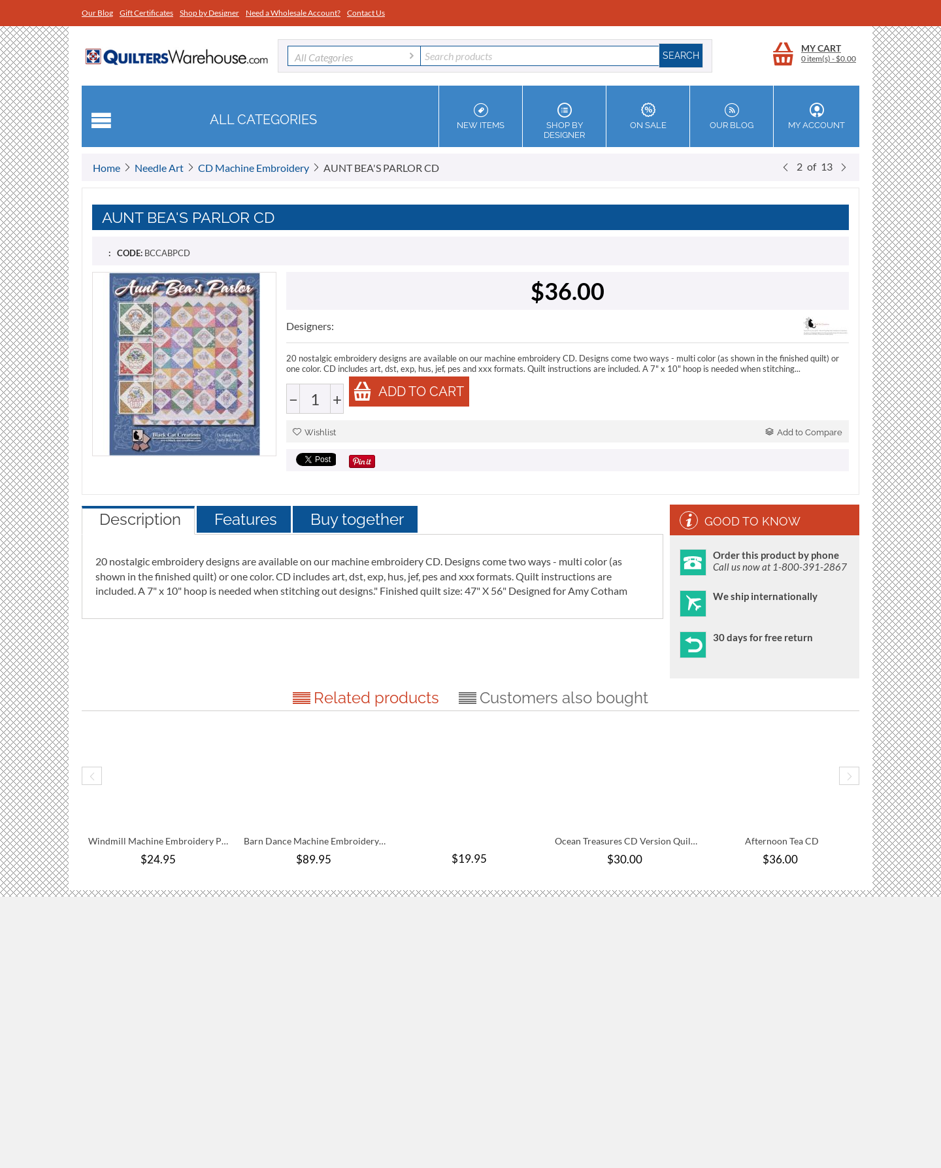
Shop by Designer (209, 13)
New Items (480, 116)
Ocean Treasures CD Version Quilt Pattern (626, 840)
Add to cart (408, 391)
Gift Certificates (146, 13)
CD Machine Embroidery (253, 167)
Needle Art (159, 167)
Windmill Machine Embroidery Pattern (159, 840)
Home (106, 167)
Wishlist (314, 432)
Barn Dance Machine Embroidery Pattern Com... (315, 840)
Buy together (357, 519)
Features (245, 519)
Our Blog (97, 13)
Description (140, 519)
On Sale (647, 116)
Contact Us (366, 13)
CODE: (129, 253)
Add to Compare (803, 432)
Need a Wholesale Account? (293, 13)
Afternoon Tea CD (782, 840)
